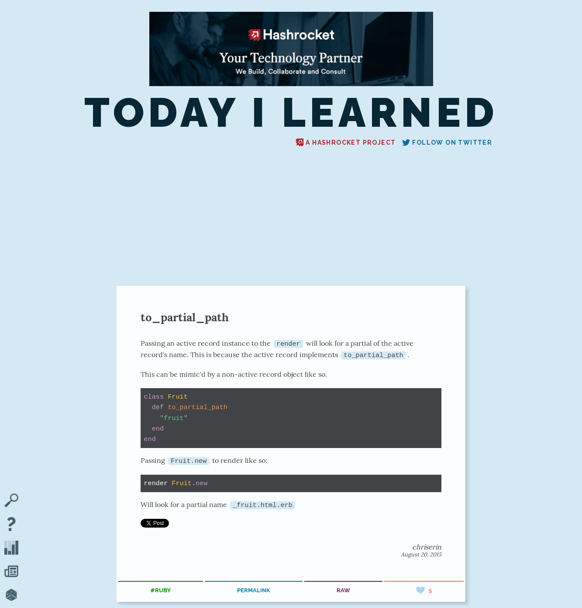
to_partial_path (185, 317)
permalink (253, 590)
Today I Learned (291, 112)
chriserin (426, 546)
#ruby (160, 590)
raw (343, 590)
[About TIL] (11, 525)
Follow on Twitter (447, 142)
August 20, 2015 (421, 554)
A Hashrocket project (346, 142)
